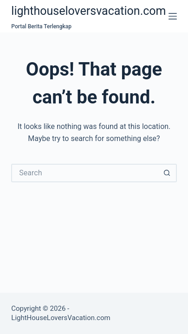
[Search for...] (84, 173)
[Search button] (167, 173)
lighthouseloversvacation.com (88, 11)
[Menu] (173, 16)
